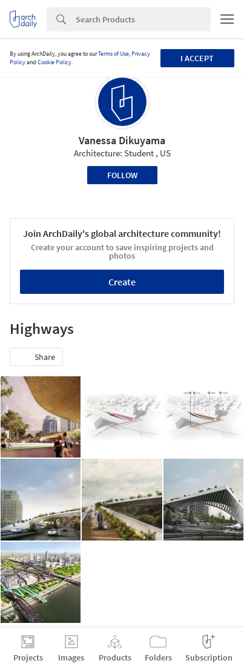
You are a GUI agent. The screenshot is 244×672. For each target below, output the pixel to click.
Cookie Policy (54, 62)
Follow (122, 175)
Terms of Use (113, 54)
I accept (197, 58)
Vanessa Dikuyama (122, 140)
